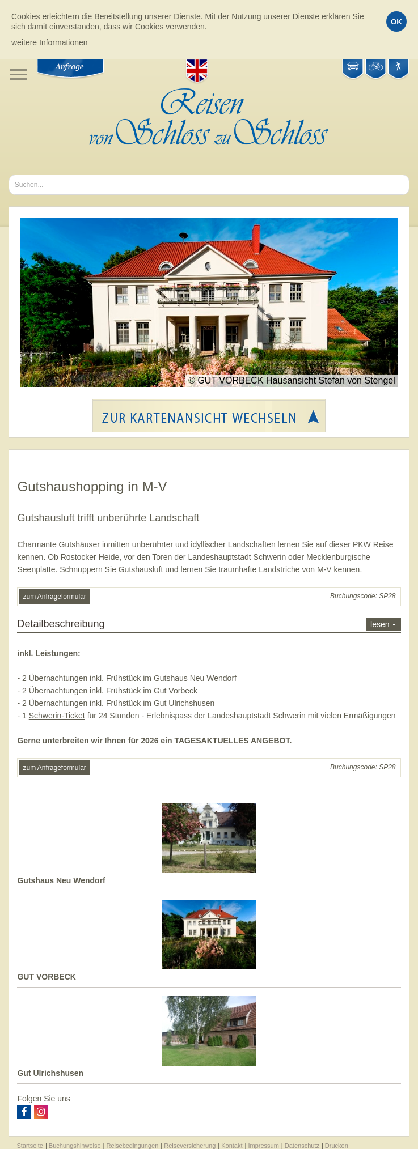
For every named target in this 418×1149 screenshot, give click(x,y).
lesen (379, 624)
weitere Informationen (49, 42)
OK (396, 22)
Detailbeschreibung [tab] (208, 624)
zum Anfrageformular (54, 597)
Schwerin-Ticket (57, 715)
